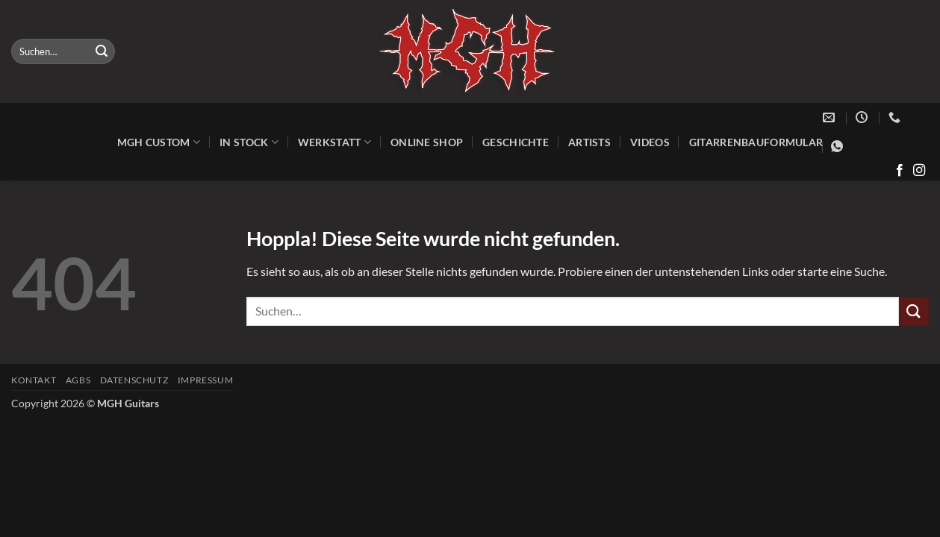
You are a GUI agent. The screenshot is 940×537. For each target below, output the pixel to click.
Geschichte (515, 142)
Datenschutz (134, 380)
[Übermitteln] (101, 51)
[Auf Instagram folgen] (919, 171)
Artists (589, 142)
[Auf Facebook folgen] (900, 171)
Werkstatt (334, 142)
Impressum (206, 380)
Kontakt (33, 380)
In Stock (249, 142)
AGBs (78, 380)
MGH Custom (158, 142)
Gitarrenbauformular (756, 142)
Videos (650, 142)
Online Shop (426, 142)
